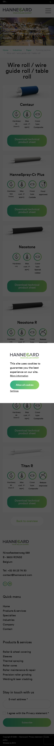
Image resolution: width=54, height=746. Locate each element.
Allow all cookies (24, 384)
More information (19, 375)
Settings (14, 391)
